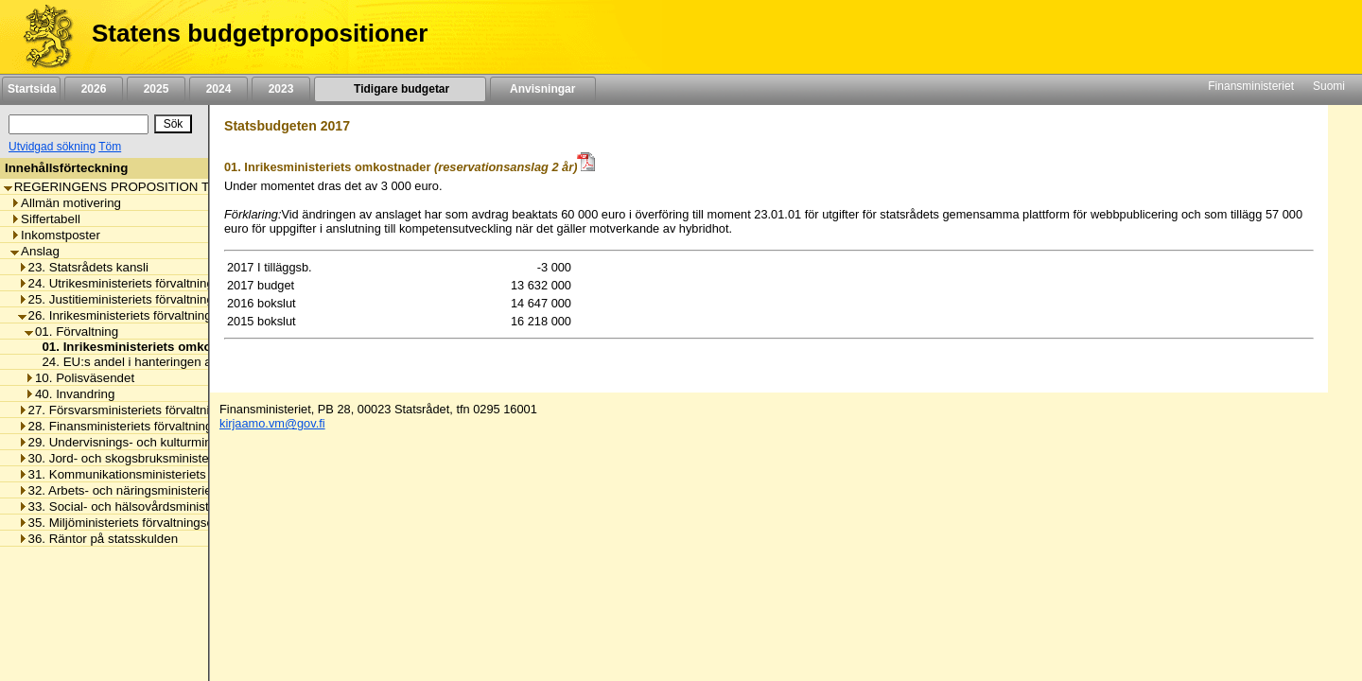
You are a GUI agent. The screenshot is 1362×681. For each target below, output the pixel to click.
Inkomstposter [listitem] (55, 235)
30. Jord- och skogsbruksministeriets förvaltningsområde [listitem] (180, 458)
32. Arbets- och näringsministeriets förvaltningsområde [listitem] (175, 490)
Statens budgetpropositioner (260, 33)
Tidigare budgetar (399, 89)
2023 (281, 89)
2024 (218, 89)
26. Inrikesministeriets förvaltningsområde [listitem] (139, 315)
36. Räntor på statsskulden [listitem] (98, 539)
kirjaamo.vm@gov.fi (272, 423)
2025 (156, 89)
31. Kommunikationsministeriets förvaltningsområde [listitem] (167, 474)
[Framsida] (41, 37)
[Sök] (78, 124)
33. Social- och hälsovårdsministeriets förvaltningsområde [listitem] (184, 506)
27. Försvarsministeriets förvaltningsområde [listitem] (145, 410)
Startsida (31, 89)
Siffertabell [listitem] (45, 219)
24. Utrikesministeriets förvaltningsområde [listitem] (140, 283)
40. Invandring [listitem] (69, 394)
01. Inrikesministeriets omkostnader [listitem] (144, 347)
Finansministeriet (1251, 86)
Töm (109, 146)
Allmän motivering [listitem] (65, 203)
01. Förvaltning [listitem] (71, 331)
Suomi (1329, 86)
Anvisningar (543, 89)
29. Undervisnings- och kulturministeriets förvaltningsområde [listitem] (192, 442)
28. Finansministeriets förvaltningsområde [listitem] (140, 426)
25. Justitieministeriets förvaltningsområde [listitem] (140, 299)
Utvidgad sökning (52, 146)
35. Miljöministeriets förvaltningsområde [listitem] (134, 522)
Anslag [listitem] (35, 251)
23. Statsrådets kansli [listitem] (83, 267)
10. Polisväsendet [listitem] (79, 378)
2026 (94, 89)
